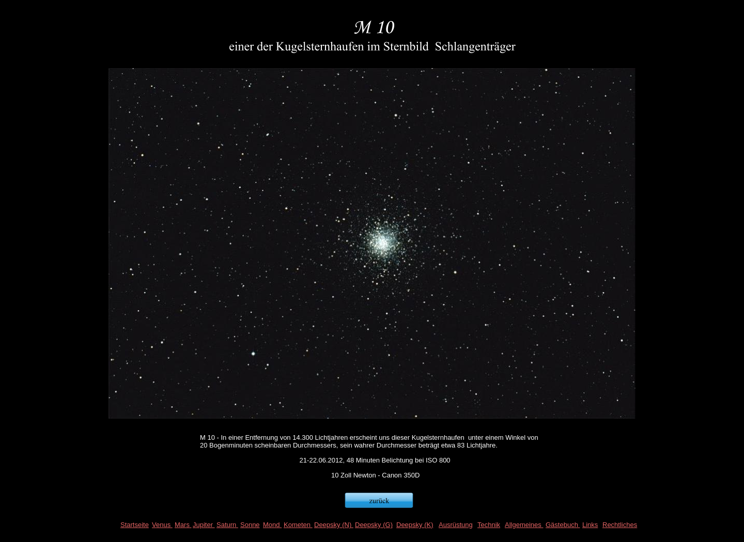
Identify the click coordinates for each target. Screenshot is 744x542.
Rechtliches (619, 525)
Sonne (250, 525)
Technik (488, 525)
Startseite (134, 525)
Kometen (298, 525)
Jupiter (204, 525)
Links (590, 525)
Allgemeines (524, 525)
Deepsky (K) (414, 525)
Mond (272, 525)
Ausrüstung (456, 525)
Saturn (227, 525)
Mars (183, 525)
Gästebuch (563, 525)
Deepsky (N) (333, 525)
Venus (162, 525)
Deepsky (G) (374, 525)
